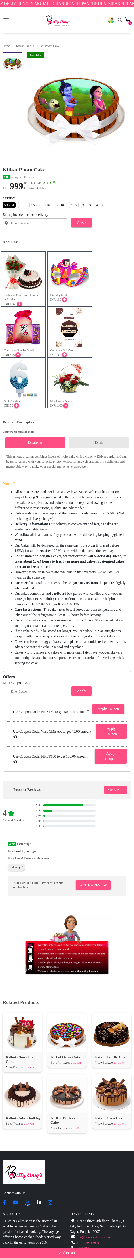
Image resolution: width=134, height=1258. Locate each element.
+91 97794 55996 (88, 1242)
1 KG (22, 205)
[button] (111, 20)
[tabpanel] (67, 461)
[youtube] (15, 1203)
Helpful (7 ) (16, 867)
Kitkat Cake (23, 46)
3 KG (74, 205)
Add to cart (67, 1253)
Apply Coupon (108, 709)
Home (6, 46)
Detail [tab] (99, 442)
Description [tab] (35, 442)
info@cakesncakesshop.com (94, 1237)
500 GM (9, 205)
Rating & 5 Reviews (18, 177)
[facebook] (4, 1203)
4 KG (99, 205)
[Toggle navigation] (6, 20)
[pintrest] (27, 1203)
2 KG (48, 205)
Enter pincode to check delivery (25, 214)
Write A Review (93, 885)
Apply (81, 691)
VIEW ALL (116, 789)
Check (81, 222)
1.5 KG (35, 205)
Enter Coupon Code (17, 683)
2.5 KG (61, 205)
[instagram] (50, 1203)
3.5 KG (86, 205)
